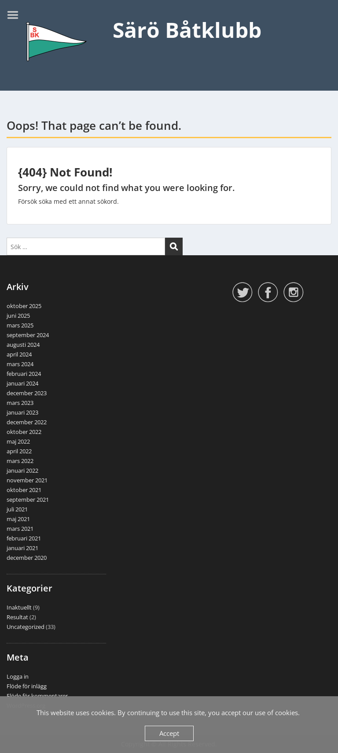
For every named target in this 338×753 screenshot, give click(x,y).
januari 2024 (22, 383)
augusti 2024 (23, 345)
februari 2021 (24, 538)
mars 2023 (20, 403)
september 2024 (28, 335)
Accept (169, 733)
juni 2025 (18, 316)
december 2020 (27, 558)
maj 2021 (18, 519)
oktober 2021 (24, 490)
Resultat (17, 617)
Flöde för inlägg (27, 686)
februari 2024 (24, 374)
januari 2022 (22, 470)
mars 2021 (20, 529)
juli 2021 (17, 509)
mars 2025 (20, 325)
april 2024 (19, 354)
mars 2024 (20, 364)
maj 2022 (18, 441)
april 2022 (19, 451)
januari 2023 (22, 412)
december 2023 (27, 393)
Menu (16, 15)
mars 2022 (20, 461)
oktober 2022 (24, 432)
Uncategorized (25, 627)
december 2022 (27, 422)
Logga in (18, 676)
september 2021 (28, 499)
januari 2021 (22, 548)
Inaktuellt (19, 607)
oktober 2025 (24, 306)
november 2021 (27, 480)
